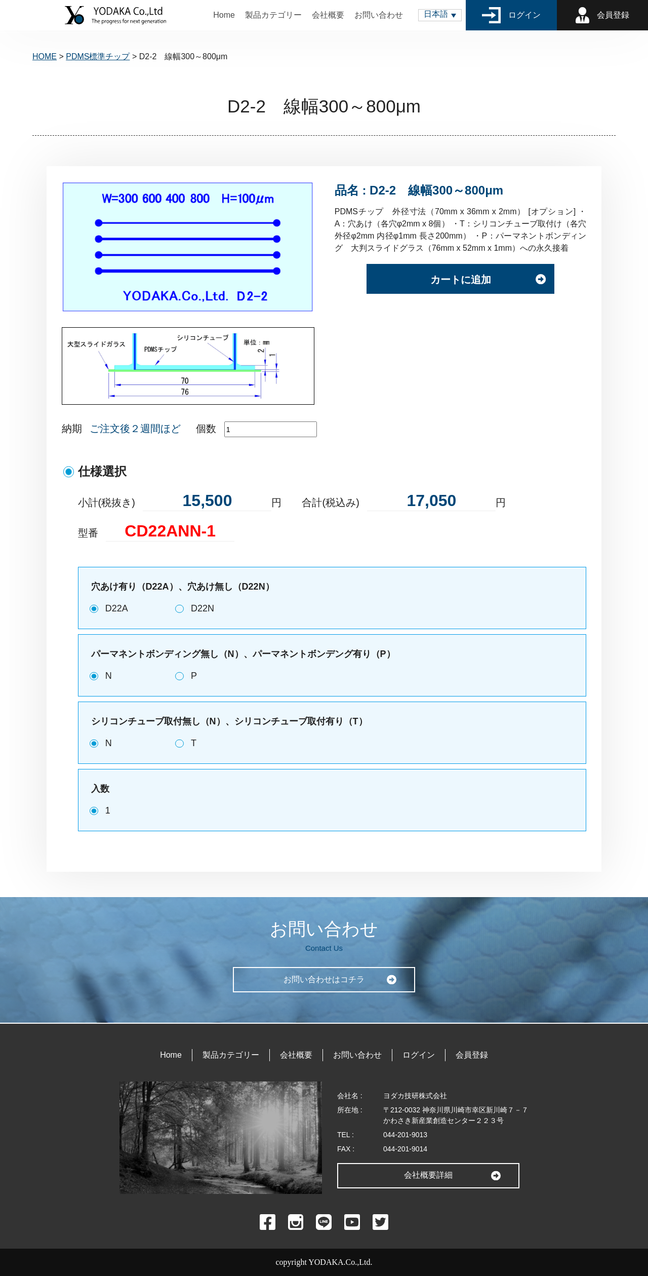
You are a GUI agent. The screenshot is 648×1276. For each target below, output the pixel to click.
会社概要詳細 (428, 1175)
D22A (116, 608)
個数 (206, 428)
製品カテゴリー (273, 15)
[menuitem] (440, 15)
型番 (88, 532)
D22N (202, 608)
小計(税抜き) (106, 502)
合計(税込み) (330, 502)
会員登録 (603, 15)
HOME (44, 56)
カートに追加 (460, 280)
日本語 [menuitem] (436, 14)
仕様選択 (102, 471)
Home (224, 15)
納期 (72, 428)
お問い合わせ (378, 15)
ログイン (511, 15)
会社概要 (328, 15)
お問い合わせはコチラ (324, 979)
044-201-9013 (405, 1135)
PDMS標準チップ (98, 56)
